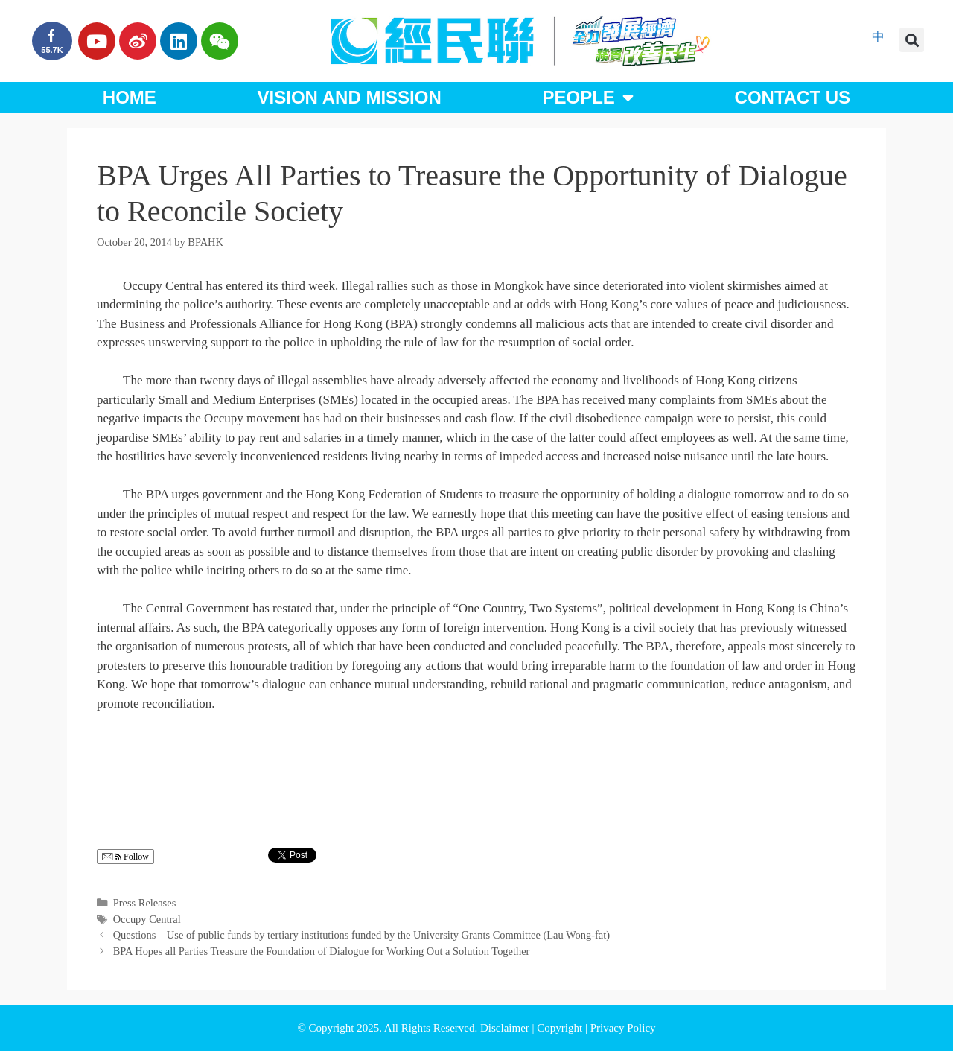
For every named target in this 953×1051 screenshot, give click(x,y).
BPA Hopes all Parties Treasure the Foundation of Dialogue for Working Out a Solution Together (321, 951)
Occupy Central (147, 919)
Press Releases (144, 903)
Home (129, 97)
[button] (911, 40)
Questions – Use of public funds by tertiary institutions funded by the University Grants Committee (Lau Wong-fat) (361, 935)
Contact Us (793, 97)
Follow (125, 857)
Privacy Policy (623, 1028)
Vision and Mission (350, 97)
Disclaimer (506, 1028)
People (587, 97)
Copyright (561, 1028)
